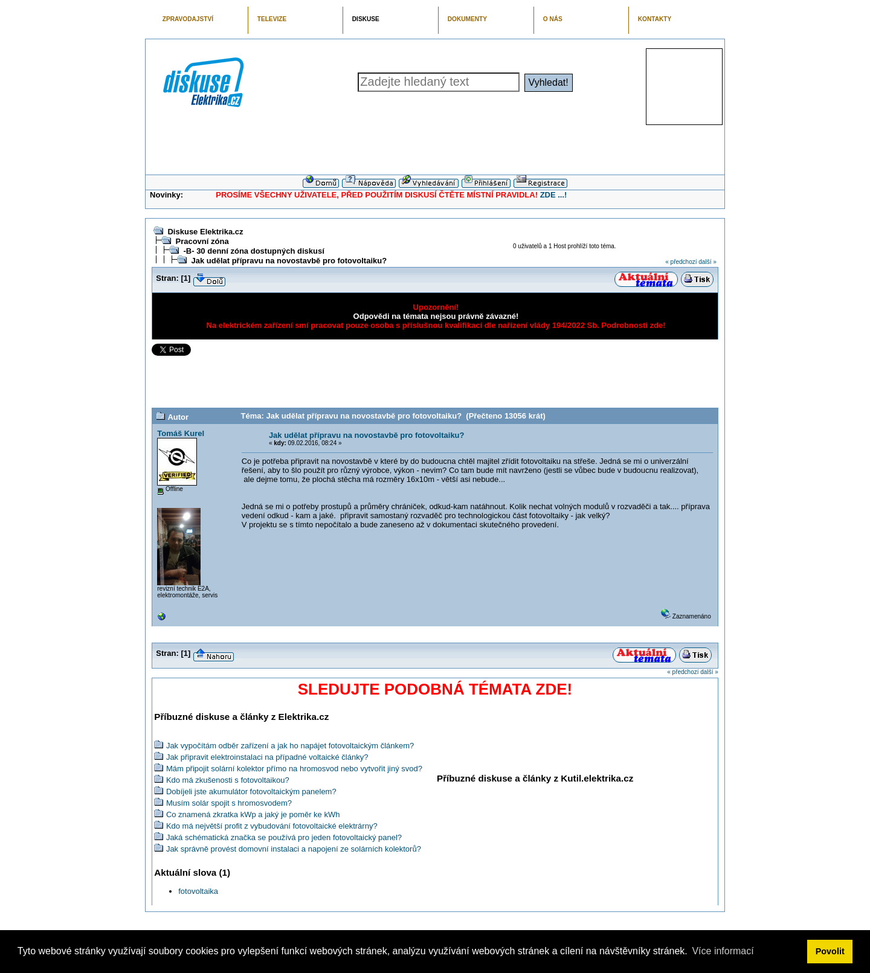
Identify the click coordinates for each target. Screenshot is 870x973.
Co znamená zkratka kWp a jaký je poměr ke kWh (253, 814)
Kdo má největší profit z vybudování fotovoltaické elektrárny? (272, 825)
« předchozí (681, 262)
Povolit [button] (830, 951)
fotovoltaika (198, 891)
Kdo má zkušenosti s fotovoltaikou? (227, 780)
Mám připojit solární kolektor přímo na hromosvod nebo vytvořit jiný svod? (294, 768)
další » (707, 262)
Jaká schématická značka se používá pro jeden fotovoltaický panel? (284, 837)
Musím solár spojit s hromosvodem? (229, 803)
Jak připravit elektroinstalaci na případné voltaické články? (267, 757)
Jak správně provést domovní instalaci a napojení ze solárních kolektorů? (293, 848)
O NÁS (552, 19)
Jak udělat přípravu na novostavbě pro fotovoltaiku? (289, 260)
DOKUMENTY (467, 19)
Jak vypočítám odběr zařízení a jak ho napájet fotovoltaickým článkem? (290, 745)
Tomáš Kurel (180, 433)
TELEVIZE (271, 19)
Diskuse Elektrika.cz (205, 231)
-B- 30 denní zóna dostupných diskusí (253, 250)
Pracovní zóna (201, 241)
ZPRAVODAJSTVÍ (188, 19)
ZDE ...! (553, 194)
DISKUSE (365, 19)
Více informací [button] (722, 951)
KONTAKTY (655, 19)
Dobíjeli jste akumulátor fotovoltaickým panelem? (251, 791)
